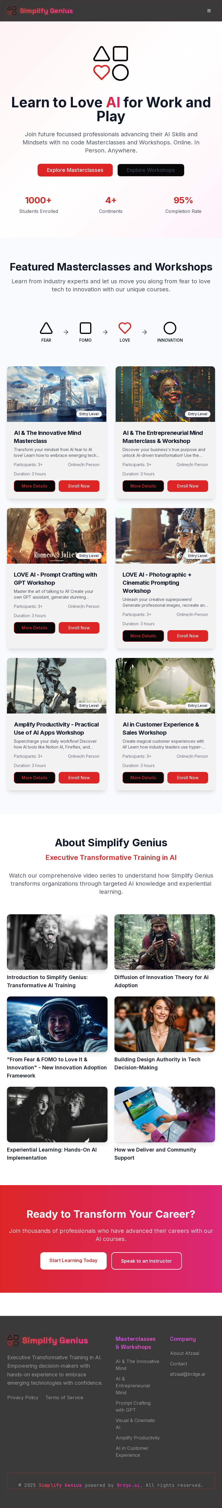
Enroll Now (79, 485)
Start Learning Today (73, 1260)
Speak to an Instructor (146, 1261)
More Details (34, 485)
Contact (178, 1364)
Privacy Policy (22, 1397)
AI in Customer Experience (132, 1451)
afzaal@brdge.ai (187, 1374)
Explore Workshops (151, 170)
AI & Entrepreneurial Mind (133, 1385)
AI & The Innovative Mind (137, 1364)
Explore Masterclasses (75, 170)
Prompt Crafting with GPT (133, 1406)
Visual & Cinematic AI (136, 1423)
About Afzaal (184, 1353)
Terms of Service (64, 1397)
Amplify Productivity (138, 1438)
